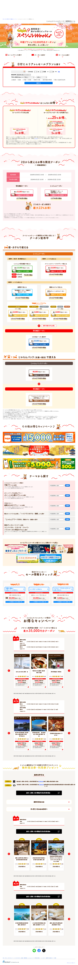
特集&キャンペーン (13, 19)
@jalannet (40, 781)
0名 (59, 71)
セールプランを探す (15, 55)
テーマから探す (63, 55)
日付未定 (30, 71)
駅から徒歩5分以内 (59, 79)
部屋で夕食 (37, 79)
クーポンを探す (39, 55)
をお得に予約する (62, 589)
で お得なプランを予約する (12, 589)
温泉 (19, 79)
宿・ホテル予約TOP (6, 19)
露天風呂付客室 (47, 79)
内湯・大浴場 (27, 79)
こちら (36, 138)
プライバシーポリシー (71, 962)
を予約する (36, 589)
